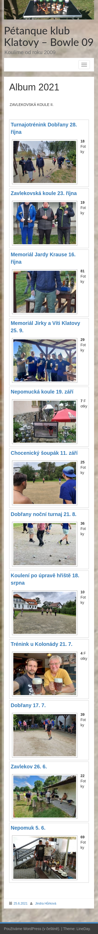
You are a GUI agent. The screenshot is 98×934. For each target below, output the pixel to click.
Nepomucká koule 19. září (42, 392)
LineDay (83, 929)
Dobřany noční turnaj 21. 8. (44, 514)
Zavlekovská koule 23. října (44, 193)
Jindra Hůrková (45, 903)
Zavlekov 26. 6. (29, 766)
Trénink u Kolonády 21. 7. (41, 644)
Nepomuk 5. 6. (28, 828)
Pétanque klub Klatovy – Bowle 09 (49, 36)
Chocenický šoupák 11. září (44, 453)
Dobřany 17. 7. (28, 705)
